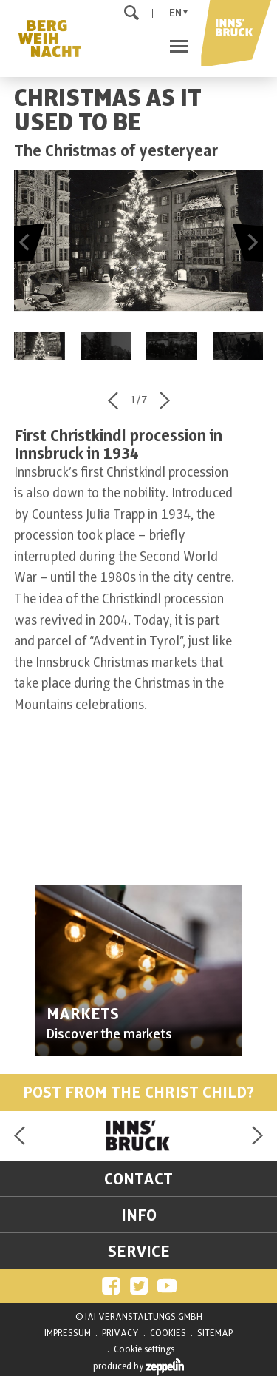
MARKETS (83, 1014)
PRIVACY (120, 1333)
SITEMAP (215, 1333)
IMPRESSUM (67, 1333)
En (175, 13)
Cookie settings (144, 1349)
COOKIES (168, 1333)
